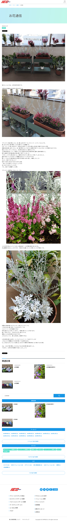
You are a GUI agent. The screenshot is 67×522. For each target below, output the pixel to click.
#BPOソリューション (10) (17, 465)
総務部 (3, 28)
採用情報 (37, 505)
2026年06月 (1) (6, 433)
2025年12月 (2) (54, 433)
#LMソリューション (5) (49, 465)
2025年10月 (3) (14, 436)
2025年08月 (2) (30, 436)
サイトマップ (25, 519)
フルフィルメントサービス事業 (18, 502)
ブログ (11, 511)
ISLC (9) (59, 449)
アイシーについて (39, 502)
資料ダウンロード (39, 509)
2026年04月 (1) (22, 433)
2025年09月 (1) (22, 436)
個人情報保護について (14, 519)
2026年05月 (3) (14, 433)
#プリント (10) (28, 465)
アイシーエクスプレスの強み (17, 496)
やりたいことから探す (41, 496)
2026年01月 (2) (46, 433)
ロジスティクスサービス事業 (17, 499)
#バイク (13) (6, 465)
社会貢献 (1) (6, 451)
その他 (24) (40, 449)
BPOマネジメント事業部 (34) (10, 449)
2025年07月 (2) (38, 436)
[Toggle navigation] (65, 1)
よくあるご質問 (14, 508)
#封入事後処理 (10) (37, 465)
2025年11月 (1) (6, 436)
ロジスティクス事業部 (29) (24, 449)
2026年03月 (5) (30, 433)
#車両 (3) (58, 465)
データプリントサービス (16, 505)
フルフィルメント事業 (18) (50, 449)
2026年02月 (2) (38, 433)
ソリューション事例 (40, 499)
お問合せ (37, 512)
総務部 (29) (33, 449)
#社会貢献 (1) (7, 467)
